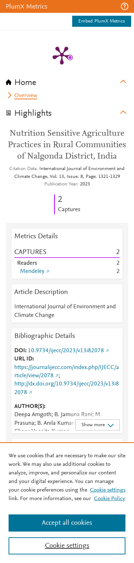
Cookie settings (107, 490)
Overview (25, 96)
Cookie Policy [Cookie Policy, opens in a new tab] (109, 499)
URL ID (23, 359)
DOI (19, 351)
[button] (124, 6)
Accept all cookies (67, 523)
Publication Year (60, 184)
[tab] (67, 80)
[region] (67, 502)
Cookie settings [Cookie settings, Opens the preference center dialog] (67, 545)
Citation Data (22, 168)
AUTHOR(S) (29, 406)
